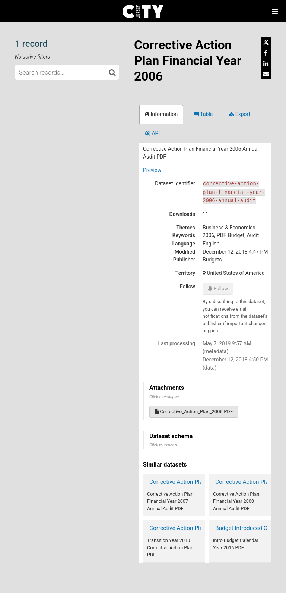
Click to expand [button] (163, 445)
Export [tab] (239, 114)
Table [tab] (203, 114)
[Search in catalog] (112, 72)
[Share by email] (266, 74)
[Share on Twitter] (266, 42)
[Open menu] (275, 11)
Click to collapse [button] (164, 397)
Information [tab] (161, 114)
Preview (152, 170)
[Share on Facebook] (266, 53)
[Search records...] (67, 72)
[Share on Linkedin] (266, 63)
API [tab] (152, 133)
